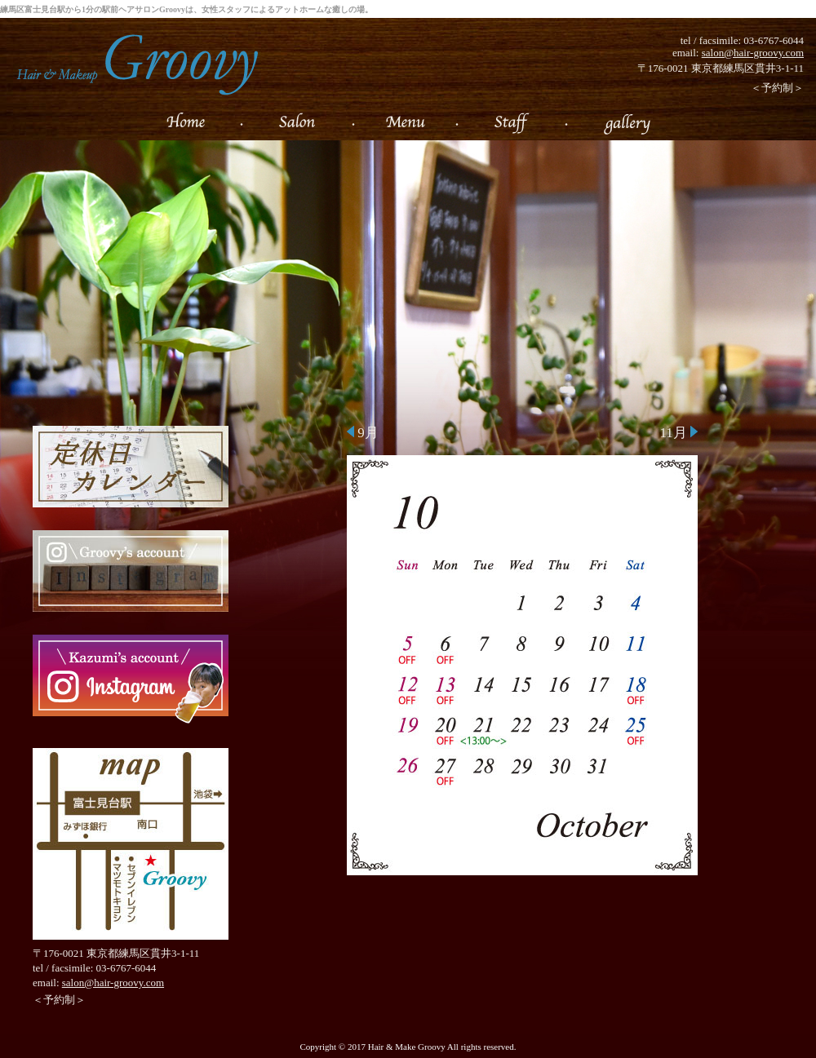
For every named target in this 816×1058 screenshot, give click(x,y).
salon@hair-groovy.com (753, 52)
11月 (678, 432)
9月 (363, 432)
